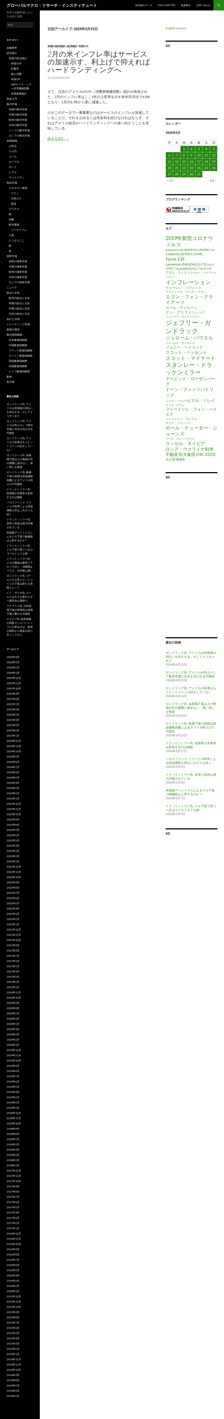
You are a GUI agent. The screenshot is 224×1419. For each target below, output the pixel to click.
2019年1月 (13, 1107)
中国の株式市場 (18, 114)
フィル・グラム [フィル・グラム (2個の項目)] (175, 405)
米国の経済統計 (56, 46)
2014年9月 (13, 1375)
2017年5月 (13, 1207)
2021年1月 (13, 987)
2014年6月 (13, 1390)
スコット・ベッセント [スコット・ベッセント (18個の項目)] (186, 352)
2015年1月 (13, 1354)
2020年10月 (14, 997)
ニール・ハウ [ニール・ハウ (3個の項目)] (174, 400)
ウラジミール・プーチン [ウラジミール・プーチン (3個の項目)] (181, 291)
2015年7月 (13, 1322)
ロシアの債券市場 (19, 282)
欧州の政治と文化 (19, 298)
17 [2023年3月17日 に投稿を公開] (199, 161)
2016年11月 (14, 1238)
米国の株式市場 (18, 109)
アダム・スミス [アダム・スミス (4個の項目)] (176, 272)
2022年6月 (13, 898)
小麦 (11, 235)
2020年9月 (13, 1003)
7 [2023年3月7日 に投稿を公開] (177, 155)
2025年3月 (13, 725)
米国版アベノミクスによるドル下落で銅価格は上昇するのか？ (190, 792)
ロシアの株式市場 (19, 135)
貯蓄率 (15, 68)
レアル (13, 172)
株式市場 (12, 104)
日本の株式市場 (18, 125)
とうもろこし (16, 240)
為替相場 (12, 140)
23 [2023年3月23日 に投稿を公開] (191, 168)
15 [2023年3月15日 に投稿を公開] (184, 161)
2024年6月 (13, 772)
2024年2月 (13, 793)
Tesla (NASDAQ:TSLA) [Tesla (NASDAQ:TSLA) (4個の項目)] (190, 268)
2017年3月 (13, 1217)
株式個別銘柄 (14, 334)
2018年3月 (13, 1155)
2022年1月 (13, 924)
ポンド (13, 167)
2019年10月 (14, 1060)
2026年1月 (13, 672)
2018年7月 (13, 1139)
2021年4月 (13, 971)
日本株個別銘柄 (18, 340)
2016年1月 (13, 1291)
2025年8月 (13, 699)
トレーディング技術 (18, 324)
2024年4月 (13, 782)
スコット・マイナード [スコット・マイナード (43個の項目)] (190, 358)
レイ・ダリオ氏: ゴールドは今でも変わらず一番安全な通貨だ (20, 596)
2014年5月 (13, 1396)
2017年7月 (13, 1196)
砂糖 (11, 219)
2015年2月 (13, 1348)
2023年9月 (13, 819)
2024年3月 (13, 788)
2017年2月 (13, 1223)
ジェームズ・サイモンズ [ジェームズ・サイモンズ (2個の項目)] (180, 343)
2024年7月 (13, 767)
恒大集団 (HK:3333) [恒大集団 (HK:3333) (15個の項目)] (197, 454)
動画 (9, 376)
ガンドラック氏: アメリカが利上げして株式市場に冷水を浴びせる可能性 (191, 674)
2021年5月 (13, 966)
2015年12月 (14, 1296)
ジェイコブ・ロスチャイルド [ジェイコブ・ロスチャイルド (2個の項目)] (183, 316)
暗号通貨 (14, 224)
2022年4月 (13, 908)
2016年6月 (13, 1265)
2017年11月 (14, 1175)
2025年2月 (13, 730)
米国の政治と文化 (19, 303)
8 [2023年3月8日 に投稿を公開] (184, 155)
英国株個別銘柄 (18, 361)
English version (176, 28)
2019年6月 (13, 1081)
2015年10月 (14, 1307)
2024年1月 (13, 798)
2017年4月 (13, 1212)
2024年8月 (13, 761)
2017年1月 (13, 1228)
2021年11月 (14, 934)
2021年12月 (14, 929)
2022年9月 (13, 882)
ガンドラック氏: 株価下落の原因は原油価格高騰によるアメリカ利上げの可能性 (191, 727)
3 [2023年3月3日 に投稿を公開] (199, 149)
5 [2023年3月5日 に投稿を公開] (214, 149)
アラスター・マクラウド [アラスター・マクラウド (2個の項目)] (202, 272)
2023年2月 (13, 856)
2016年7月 (13, 1259)
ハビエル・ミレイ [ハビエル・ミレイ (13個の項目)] (199, 400)
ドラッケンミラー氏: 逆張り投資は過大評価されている (20, 523)
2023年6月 (13, 835)
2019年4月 (13, 1092)
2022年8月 (13, 887)
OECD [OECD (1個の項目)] (211, 264)
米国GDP (16, 63)
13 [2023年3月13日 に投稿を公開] (169, 161)
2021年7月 (13, 955)
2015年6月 (13, 1327)
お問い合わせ (203, 5)
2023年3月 (13, 851)
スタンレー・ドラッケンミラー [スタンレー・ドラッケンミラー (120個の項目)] (189, 368)
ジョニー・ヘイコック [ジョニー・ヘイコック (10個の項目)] (184, 347)
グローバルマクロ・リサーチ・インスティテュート (52, 5)
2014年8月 (13, 1380)
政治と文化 (13, 292)
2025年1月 (13, 735)
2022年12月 (14, 866)
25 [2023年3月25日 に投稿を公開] (206, 168)
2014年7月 (13, 1385)
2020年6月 (13, 1018)
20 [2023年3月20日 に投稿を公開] (169, 168)
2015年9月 (13, 1312)
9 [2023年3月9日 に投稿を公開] (191, 155)
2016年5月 (13, 1270)
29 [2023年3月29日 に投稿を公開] (184, 174)
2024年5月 (13, 777)
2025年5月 (13, 714)
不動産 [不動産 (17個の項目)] (172, 454)
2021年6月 (13, 961)
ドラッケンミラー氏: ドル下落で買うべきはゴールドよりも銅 (191, 808)
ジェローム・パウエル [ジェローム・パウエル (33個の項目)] (189, 337)
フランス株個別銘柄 (20, 350)
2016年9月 (13, 1249)
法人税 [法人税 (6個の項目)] (170, 459)
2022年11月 (14, 871)
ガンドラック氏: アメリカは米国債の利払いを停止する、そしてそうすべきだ (191, 656)
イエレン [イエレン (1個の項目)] (170, 276)
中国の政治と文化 (19, 308)
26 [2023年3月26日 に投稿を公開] (213, 168)
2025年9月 (13, 693)
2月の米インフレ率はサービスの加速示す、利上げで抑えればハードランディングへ (98, 61)
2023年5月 (13, 840)
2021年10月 (14, 940)
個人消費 (16, 74)
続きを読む (58, 138)
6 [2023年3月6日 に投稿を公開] (169, 155)
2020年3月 (13, 1034)
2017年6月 (13, 1202)
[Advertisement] (191, 82)
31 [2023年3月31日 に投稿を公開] (199, 174)
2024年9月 (13, 756)
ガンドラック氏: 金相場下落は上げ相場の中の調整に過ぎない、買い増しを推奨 (191, 707)
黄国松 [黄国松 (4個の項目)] (180, 459)
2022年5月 (13, 903)
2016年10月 (14, 1244)
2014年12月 (14, 1359)
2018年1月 (13, 1165)
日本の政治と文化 (19, 313)
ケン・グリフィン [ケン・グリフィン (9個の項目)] (180, 312)
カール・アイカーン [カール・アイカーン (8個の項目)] (181, 308)
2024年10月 (14, 751)
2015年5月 (13, 1333)
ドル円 (13, 151)
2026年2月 (13, 667)
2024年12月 (14, 740)
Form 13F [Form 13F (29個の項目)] (175, 259)
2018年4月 (13, 1149)
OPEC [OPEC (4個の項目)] (170, 268)
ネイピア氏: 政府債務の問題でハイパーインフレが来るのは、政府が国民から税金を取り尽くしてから (20, 626)
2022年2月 (13, 919)
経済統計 (72, 46)
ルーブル (14, 161)
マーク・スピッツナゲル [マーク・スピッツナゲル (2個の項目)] (180, 438)
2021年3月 (13, 976)
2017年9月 (13, 1186)
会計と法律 (13, 319)
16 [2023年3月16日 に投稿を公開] (191, 161)
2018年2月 (13, 1160)
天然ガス (16, 198)
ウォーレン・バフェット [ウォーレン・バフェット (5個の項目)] (184, 288)
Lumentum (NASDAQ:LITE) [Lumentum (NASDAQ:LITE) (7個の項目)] (186, 264)
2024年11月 (14, 746)
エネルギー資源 (18, 188)
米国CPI (83, 46)
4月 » (213, 180)
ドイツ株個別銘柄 (19, 371)
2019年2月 (13, 1102)
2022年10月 (14, 877)
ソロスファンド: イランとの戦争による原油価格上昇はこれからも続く (191, 761)
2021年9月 (13, 945)
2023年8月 (13, 824)
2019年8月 (13, 1071)
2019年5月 (13, 1086)
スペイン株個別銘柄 (20, 355)
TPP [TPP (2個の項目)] (209, 268)
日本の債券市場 (18, 277)
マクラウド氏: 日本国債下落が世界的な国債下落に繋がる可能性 (20, 609)
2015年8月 (13, 1317)
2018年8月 (13, 1134)
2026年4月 (13, 657)
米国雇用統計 (19, 93)
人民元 (13, 146)
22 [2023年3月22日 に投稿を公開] (184, 168)
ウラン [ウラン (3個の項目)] (202, 291)
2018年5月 (13, 1144)
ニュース (12, 287)
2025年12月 (14, 678)
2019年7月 (13, 1076)
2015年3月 (13, 1343)
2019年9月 (13, 1065)
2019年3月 (13, 1097)
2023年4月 (13, 845)
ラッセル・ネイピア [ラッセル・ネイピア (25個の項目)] (185, 443)
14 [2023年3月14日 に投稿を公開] (176, 161)
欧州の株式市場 (18, 119)
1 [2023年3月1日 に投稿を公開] (184, 149)
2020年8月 (13, 1008)
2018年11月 (14, 1118)
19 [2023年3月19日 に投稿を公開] (213, 161)
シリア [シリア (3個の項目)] (200, 312)
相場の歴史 (13, 329)
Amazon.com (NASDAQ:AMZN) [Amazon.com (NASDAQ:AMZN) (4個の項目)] (187, 250)
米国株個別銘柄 (18, 366)
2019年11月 (14, 1055)
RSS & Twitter (166, 5)
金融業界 (12, 47)
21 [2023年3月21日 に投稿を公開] (176, 168)
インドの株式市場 (19, 130)
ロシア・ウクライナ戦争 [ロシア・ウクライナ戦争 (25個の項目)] (190, 449)
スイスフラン (16, 177)
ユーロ (13, 156)
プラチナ (14, 209)
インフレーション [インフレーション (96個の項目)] (188, 282)
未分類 (10, 381)
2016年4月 (13, 1275)
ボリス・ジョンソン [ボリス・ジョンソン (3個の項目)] (178, 423)
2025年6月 (13, 709)
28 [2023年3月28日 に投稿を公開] (176, 174)
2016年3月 (13, 1280)
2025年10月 (14, 688)
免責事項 (186, 5)
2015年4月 (13, 1338)
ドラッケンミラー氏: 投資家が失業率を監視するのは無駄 (191, 745)
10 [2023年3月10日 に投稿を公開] (199, 155)
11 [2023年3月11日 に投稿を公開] (206, 155)
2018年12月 (14, 1113)
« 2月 (170, 180)
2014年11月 (14, 1364)
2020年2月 (13, 1039)
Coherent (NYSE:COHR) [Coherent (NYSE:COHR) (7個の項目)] (184, 254)
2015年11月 (14, 1301)
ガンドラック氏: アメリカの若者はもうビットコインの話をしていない (191, 690)
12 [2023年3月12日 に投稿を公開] (213, 155)
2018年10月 (14, 1123)
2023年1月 (13, 861)
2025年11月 (14, 683)
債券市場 (12, 256)
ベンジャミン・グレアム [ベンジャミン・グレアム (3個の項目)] (181, 419)
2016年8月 (13, 1254)
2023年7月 (13, 830)
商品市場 (12, 182)
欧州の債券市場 (18, 271)
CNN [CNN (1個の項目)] (212, 250)
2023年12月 (14, 803)
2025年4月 (13, 720)
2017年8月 (13, 1191)
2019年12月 (14, 1050)
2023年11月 (14, 809)
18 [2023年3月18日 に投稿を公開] (206, 161)
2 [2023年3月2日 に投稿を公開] (191, 149)
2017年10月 (14, 1181)
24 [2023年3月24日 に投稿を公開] (199, 168)
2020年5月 (13, 1023)
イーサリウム (19, 229)
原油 (13, 203)
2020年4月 (13, 1029)
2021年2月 (13, 982)
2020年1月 (13, 1044)
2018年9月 (13, 1128)
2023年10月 (14, 814)
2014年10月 (14, 1369)
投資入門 (12, 98)
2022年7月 (13, 892)
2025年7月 (13, 704)
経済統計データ (143, 5)
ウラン (15, 193)
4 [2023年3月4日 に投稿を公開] (206, 149)
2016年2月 (13, 1286)
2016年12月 (14, 1233)
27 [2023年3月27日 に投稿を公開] (169, 174)
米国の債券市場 (18, 261)
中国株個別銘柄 (18, 345)
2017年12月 (14, 1170)
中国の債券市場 (18, 266)
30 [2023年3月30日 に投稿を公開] (191, 174)
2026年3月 (13, 662)
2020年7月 (13, 1013)
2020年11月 (14, 992)
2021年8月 (13, 950)
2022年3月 (13, 913)
